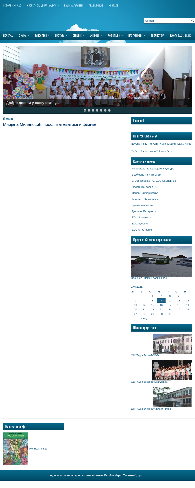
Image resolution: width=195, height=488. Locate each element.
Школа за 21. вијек (180, 35)
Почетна (8, 35)
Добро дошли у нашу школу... (32, 103)
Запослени (43, 34)
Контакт (113, 5)
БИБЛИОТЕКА (157, 35)
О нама (25, 34)
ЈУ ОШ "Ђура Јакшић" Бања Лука (151, 151)
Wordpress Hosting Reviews (121, 484)
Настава (62, 34)
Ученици (97, 34)
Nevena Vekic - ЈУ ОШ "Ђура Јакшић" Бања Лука (161, 143)
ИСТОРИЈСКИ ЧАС (12, 5)
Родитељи (116, 34)
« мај (144, 318)
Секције (80, 34)
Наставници (138, 34)
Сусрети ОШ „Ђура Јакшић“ (44, 4)
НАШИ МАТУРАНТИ (73, 5)
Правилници (96, 5)
